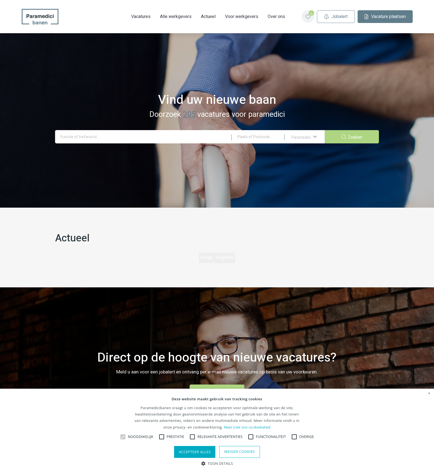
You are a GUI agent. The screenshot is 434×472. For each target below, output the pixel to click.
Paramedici (304, 138)
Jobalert (324, 16)
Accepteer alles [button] (195, 451)
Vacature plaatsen (373, 16)
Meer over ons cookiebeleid (247, 427)
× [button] (429, 393)
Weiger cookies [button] (239, 451)
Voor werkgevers (229, 16)
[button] (217, 463)
